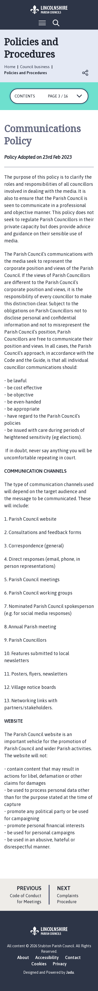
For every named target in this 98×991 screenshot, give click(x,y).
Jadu (70, 972)
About (23, 957)
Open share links (85, 73)
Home (9, 66)
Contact (73, 957)
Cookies (39, 963)
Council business (35, 66)
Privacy (60, 963)
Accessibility (47, 957)
